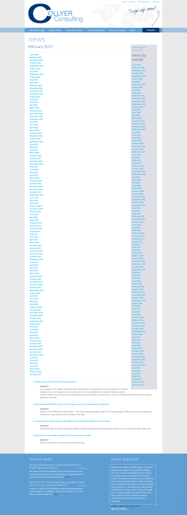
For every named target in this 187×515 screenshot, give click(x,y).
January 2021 (137, 169)
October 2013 (137, 362)
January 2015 (137, 320)
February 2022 (138, 143)
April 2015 (136, 315)
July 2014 (136, 337)
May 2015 (136, 312)
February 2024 (138, 96)
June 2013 (136, 371)
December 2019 (138, 197)
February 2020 (138, 191)
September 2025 (139, 76)
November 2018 (138, 219)
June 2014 (136, 340)
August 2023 (137, 107)
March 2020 (137, 188)
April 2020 (136, 186)
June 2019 (136, 208)
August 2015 (137, 303)
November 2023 (138, 101)
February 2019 (138, 216)
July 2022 (136, 132)
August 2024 (137, 87)
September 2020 (139, 174)
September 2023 (139, 104)
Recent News (137, 50)
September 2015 (139, 301)
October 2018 (137, 222)
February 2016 (138, 287)
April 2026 (136, 65)
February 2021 (138, 166)
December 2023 (138, 99)
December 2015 (138, 292)
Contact (156, 2)
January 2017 (137, 259)
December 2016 (138, 261)
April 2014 (136, 346)
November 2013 (138, 360)
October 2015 (137, 298)
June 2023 (136, 113)
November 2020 (138, 171)
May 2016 (136, 278)
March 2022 (137, 141)
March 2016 (137, 284)
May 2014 (136, 343)
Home (124, 2)
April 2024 (136, 93)
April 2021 (136, 160)
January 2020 (137, 194)
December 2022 (138, 124)
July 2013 (136, 368)
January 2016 (137, 289)
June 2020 (136, 180)
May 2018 (136, 228)
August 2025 (137, 79)
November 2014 (138, 326)
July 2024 (136, 90)
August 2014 (137, 334)
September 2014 (139, 331)
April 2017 (136, 250)
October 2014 (137, 329)
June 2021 (136, 155)
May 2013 (136, 374)
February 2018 (138, 233)
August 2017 (137, 242)
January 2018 (137, 236)
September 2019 (139, 205)
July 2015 (136, 306)
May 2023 (136, 115)
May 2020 (136, 183)
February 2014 (138, 351)
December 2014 (138, 323)
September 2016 (139, 270)
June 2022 (136, 135)
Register (151, 30)
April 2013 (136, 376)
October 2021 (137, 149)
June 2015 (136, 309)
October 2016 (137, 267)
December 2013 (138, 357)
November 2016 (138, 264)
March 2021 (137, 163)
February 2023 (138, 121)
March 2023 (137, 118)
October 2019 (137, 202)
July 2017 (136, 244)
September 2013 (139, 365)
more (67, 477)
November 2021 (138, 146)
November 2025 (138, 71)
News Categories (139, 47)
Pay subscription (144, 2)
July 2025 (136, 82)
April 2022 (136, 138)
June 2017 (136, 247)
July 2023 (136, 110)
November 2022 (138, 127)
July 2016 (136, 273)
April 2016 (136, 281)
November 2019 (138, 200)
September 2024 (139, 84)
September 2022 (139, 129)
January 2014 (137, 354)
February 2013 (138, 382)
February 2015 (138, 317)
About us (132, 2)
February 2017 (138, 256)
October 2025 (137, 73)
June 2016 (136, 275)
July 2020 (136, 177)
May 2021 (136, 157)
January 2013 (137, 385)
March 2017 (137, 253)
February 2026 (138, 68)
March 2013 (137, 379)
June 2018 (136, 225)
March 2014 (137, 348)
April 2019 (136, 214)
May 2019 (136, 211)
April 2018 (136, 230)
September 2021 (139, 152)
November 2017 (138, 239)
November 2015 (138, 295)
